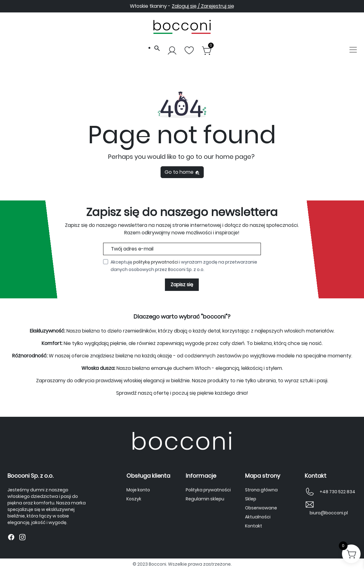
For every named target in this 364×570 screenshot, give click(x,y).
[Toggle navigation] (353, 50)
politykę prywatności (155, 262)
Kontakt (253, 526)
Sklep (250, 499)
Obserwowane (261, 508)
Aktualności (258, 517)
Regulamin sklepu (205, 499)
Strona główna (261, 490)
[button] (157, 47)
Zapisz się (182, 284)
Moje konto (138, 490)
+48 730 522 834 (337, 492)
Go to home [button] (182, 172)
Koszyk (133, 499)
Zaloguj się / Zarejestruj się (203, 6)
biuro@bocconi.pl (329, 513)
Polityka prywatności (208, 490)
